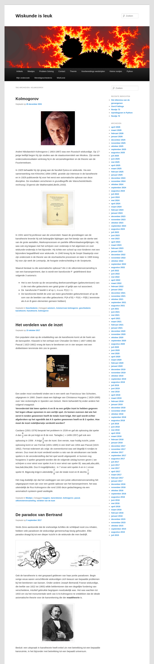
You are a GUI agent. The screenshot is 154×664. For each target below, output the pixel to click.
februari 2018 (117, 439)
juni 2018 (115, 427)
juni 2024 (115, 197)
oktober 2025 (117, 146)
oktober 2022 (117, 261)
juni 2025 (115, 159)
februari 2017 (117, 478)
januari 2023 (117, 251)
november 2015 (118, 522)
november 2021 (118, 296)
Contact (61, 71)
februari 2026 (117, 133)
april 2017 (115, 471)
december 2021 (118, 293)
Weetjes (31, 71)
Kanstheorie (32, 311)
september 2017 (118, 455)
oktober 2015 (117, 526)
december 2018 (118, 407)
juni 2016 (115, 500)
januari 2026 (117, 136)
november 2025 (118, 143)
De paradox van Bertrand (39, 514)
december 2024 (118, 178)
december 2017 (118, 446)
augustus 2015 (118, 532)
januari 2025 (117, 175)
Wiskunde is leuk (34, 15)
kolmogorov (43, 311)
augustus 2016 (118, 497)
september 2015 (118, 529)
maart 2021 (116, 321)
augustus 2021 (118, 305)
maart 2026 (116, 130)
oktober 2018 (117, 414)
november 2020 (118, 334)
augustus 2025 (118, 152)
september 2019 (118, 379)
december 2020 (118, 331)
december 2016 (118, 484)
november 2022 (118, 258)
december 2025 (118, 140)
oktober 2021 (117, 299)
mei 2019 (115, 391)
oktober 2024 (117, 184)
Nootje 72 (115, 116)
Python (130, 71)
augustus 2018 (118, 420)
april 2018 (115, 433)
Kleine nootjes (116, 71)
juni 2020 (115, 350)
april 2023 (115, 242)
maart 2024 (116, 207)
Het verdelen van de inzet (39, 325)
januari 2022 (117, 289)
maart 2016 (116, 510)
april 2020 (115, 356)
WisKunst (61, 78)
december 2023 (118, 216)
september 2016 (118, 494)
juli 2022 (115, 270)
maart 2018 (116, 436)
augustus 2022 (118, 267)
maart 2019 (116, 398)
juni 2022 (115, 274)
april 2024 (115, 203)
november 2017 (118, 449)
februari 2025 (117, 172)
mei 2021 (115, 315)
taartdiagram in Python (122, 113)
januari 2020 (117, 366)
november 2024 (118, 181)
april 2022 (115, 280)
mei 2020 (115, 353)
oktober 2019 (117, 376)
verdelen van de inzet (46, 501)
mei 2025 (115, 162)
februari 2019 (117, 401)
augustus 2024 (118, 191)
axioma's (51, 308)
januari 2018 (117, 443)
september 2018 (118, 417)
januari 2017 (117, 481)
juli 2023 (115, 232)
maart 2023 (116, 245)
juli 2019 (115, 385)
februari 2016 (117, 513)
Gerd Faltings (117, 106)
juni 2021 (115, 312)
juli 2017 (115, 462)
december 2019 (118, 369)
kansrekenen (56, 498)
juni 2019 (115, 388)
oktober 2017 (117, 452)
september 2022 (118, 264)
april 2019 (115, 395)
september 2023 (118, 226)
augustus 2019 (118, 382)
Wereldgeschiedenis (43, 78)
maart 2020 (116, 360)
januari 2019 (117, 404)
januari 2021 (117, 328)
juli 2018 (115, 423)
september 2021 (118, 302)
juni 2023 (115, 235)
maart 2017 (116, 475)
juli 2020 (115, 347)
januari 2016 (117, 516)
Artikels (19, 71)
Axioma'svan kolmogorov (67, 308)
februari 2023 (117, 248)
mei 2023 (115, 238)
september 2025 (118, 149)
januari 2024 (117, 213)
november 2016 (118, 487)
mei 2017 (115, 468)
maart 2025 (116, 168)
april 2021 (115, 318)
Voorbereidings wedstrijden (93, 71)
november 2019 (118, 372)
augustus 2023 (118, 229)
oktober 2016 (117, 490)
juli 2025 (115, 156)
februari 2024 (117, 210)
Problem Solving (46, 71)
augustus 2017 (118, 459)
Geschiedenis (31, 308)
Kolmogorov (27, 98)
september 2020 (118, 340)
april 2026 (115, 127)
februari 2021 (117, 325)
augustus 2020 (118, 344)
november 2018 (118, 411)
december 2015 (118, 519)
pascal (77, 498)
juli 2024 (115, 194)
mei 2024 (115, 200)
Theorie (73, 71)
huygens (46, 498)
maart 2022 (116, 283)
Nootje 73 (115, 109)
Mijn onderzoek (23, 78)
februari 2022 (117, 286)
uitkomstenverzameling (26, 501)
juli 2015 (115, 535)
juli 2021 (115, 309)
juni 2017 (115, 465)
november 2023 (118, 219)
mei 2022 (115, 277)
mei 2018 (115, 430)
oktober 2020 (117, 337)
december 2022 (118, 254)
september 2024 (118, 187)
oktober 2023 (117, 223)
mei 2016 (115, 503)
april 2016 (115, 506)
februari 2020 (117, 363)
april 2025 (115, 165)
